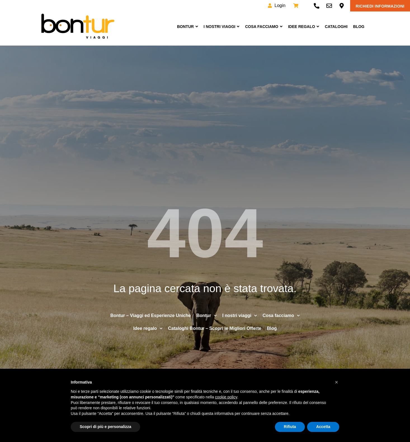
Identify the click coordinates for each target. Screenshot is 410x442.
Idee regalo (147, 328)
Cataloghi (336, 26)
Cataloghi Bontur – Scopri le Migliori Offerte (214, 328)
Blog (358, 26)
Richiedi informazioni (380, 6)
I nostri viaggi (222, 26)
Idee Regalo (303, 26)
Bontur (187, 26)
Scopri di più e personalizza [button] (105, 426)
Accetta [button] (323, 426)
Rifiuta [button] (290, 426)
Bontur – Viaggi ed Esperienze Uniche (150, 315)
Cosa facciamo (263, 26)
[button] (336, 382)
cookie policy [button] (226, 397)
